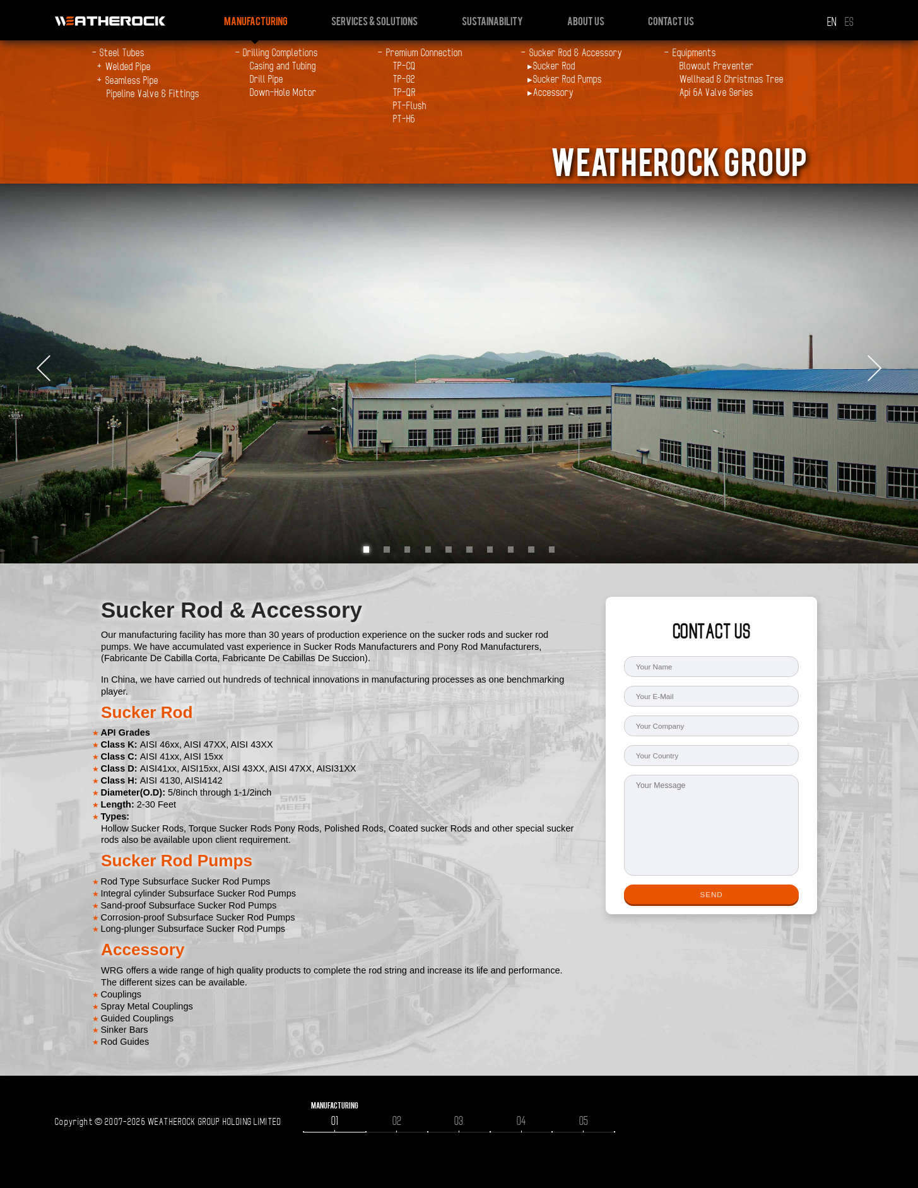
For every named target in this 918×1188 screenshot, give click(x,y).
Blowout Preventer (717, 66)
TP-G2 (404, 79)
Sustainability (492, 20)
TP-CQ (404, 66)
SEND (711, 894)
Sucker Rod (554, 66)
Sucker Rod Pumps (567, 79)
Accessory (553, 92)
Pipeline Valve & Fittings (153, 94)
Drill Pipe (266, 79)
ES (849, 22)
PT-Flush (410, 106)
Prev (43, 369)
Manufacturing (256, 20)
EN (831, 22)
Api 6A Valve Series (716, 92)
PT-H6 (404, 119)
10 (552, 549)
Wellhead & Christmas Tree (732, 79)
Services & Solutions (374, 20)
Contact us (671, 20)
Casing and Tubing (283, 66)
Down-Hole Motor (283, 92)
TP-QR (404, 92)
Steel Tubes (122, 53)
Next (874, 369)
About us (585, 20)
